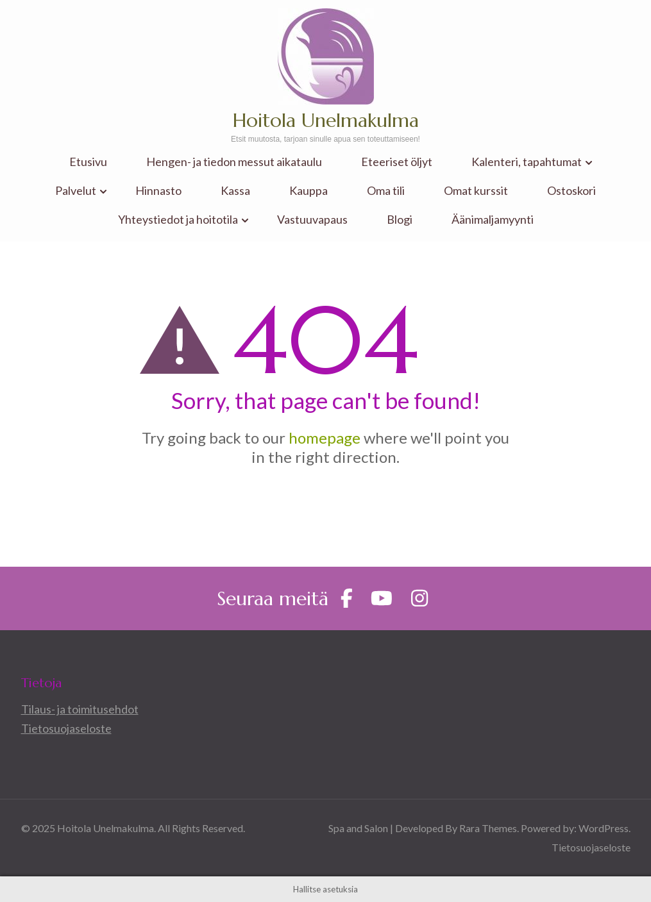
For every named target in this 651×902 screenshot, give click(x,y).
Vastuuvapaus (312, 219)
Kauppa (308, 190)
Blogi (399, 219)
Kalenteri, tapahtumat (526, 162)
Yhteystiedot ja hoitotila (178, 219)
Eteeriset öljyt (396, 162)
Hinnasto (158, 190)
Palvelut (75, 190)
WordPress (604, 828)
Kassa (235, 190)
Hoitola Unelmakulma (326, 120)
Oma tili (386, 190)
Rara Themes (488, 828)
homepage (324, 437)
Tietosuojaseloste (66, 728)
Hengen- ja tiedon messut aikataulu (234, 162)
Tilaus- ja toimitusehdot (80, 709)
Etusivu (88, 162)
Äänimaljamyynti (493, 219)
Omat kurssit (476, 190)
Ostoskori (571, 190)
